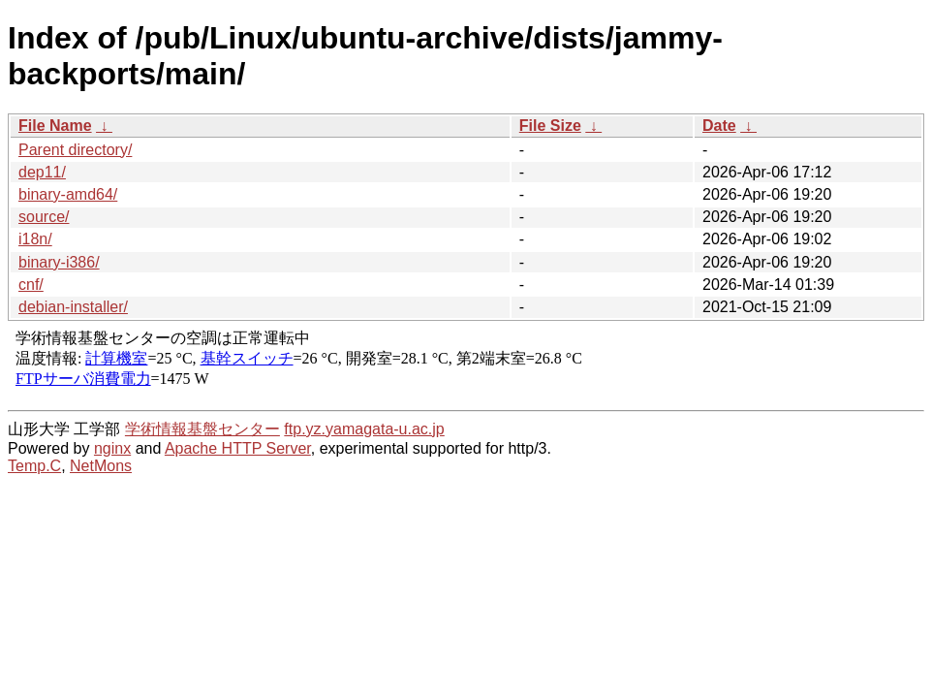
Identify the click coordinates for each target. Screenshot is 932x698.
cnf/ (31, 284)
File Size (550, 125)
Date (719, 125)
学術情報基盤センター (202, 429)
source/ (43, 216)
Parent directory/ (75, 150)
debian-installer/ (73, 307)
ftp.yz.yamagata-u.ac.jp (364, 429)
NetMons (101, 466)
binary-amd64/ (67, 194)
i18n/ (35, 239)
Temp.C (34, 466)
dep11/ (42, 172)
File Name (55, 125)
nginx (112, 448)
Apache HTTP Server (238, 448)
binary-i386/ (59, 262)
